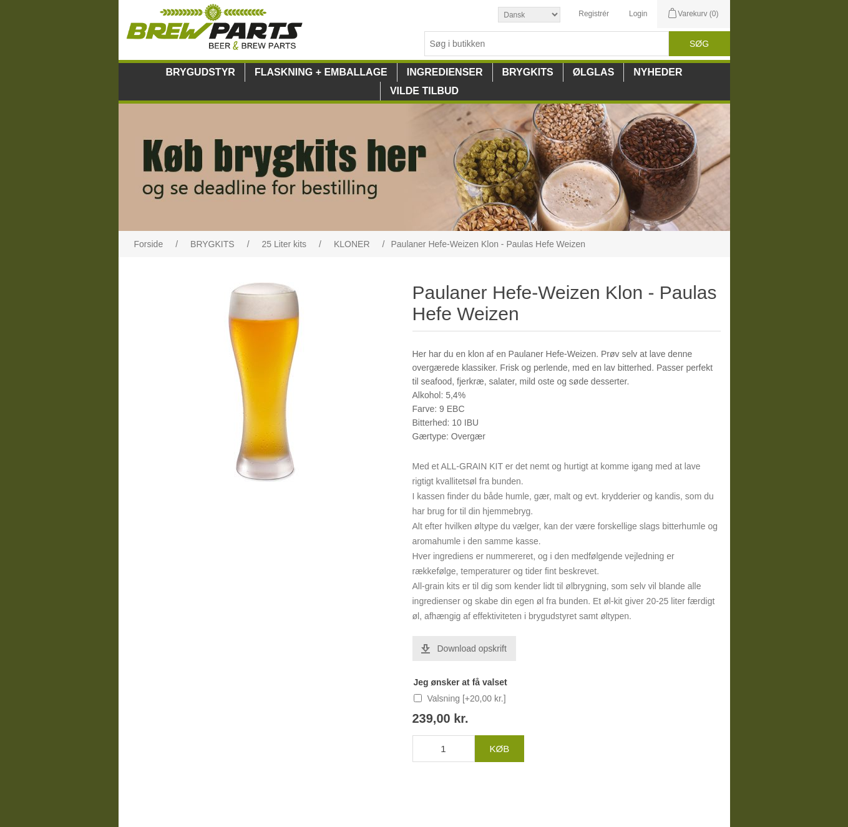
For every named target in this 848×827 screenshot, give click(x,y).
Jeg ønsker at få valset (460, 682)
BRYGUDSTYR (200, 72)
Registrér (593, 13)
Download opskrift (472, 648)
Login (638, 13)
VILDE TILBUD (424, 91)
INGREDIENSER (445, 72)
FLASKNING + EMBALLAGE (321, 72)
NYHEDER (657, 72)
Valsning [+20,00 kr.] (466, 698)
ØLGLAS (594, 72)
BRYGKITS (527, 72)
